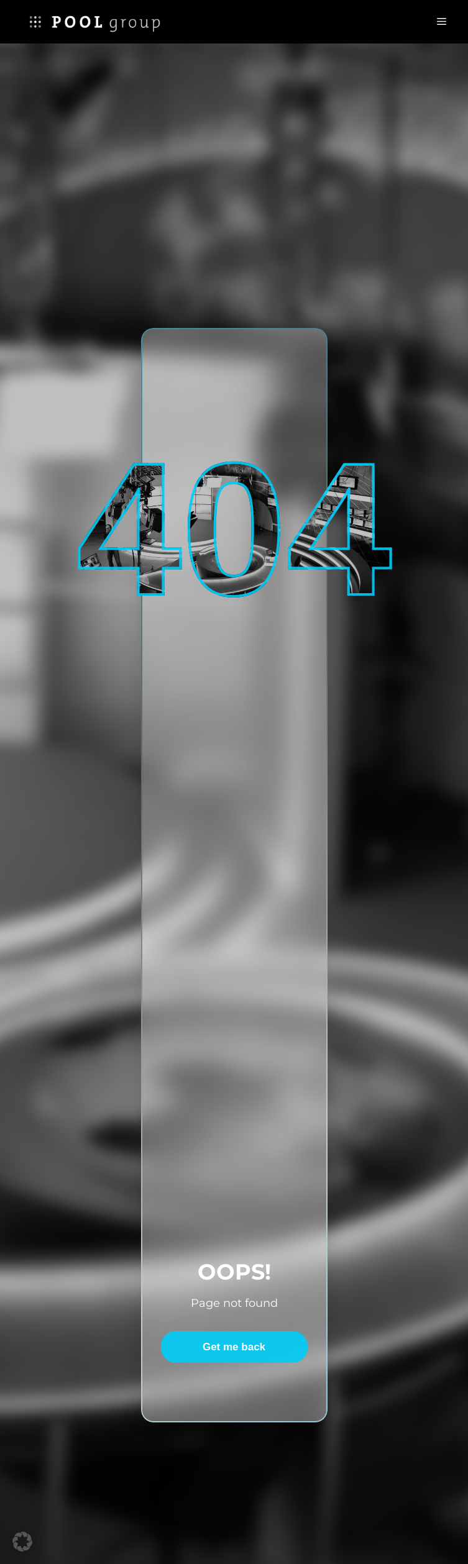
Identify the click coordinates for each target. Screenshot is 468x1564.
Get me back (234, 1347)
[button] (22, 1541)
